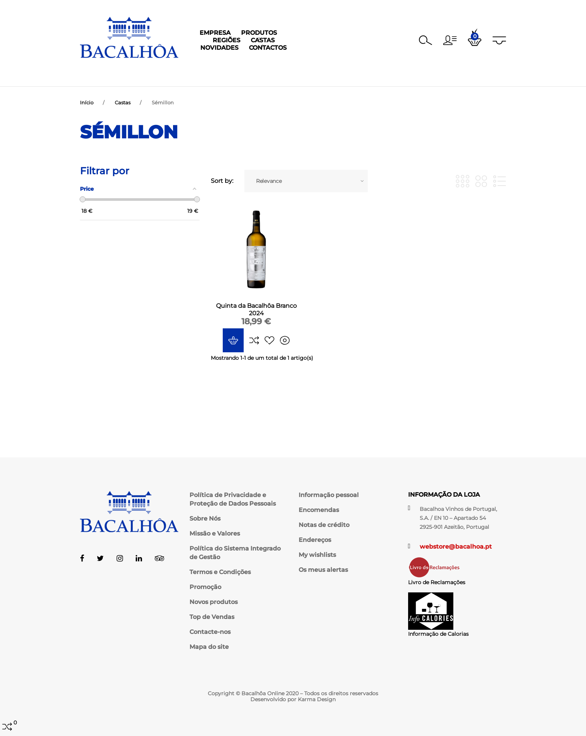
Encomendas (319, 509)
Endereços (315, 539)
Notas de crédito (324, 524)
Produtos (229, 72)
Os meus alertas (323, 569)
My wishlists (317, 554)
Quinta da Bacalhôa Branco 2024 (256, 316)
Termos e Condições (220, 572)
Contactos (397, 72)
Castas (308, 72)
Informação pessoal (329, 495)
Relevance (268, 188)
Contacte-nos (210, 631)
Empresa (185, 72)
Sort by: (222, 188)
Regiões (271, 72)
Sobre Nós (204, 518)
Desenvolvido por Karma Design (293, 699)
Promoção (205, 587)
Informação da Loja (444, 494)
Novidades (349, 72)
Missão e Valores (214, 533)
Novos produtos (213, 601)
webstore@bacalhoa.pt (456, 546)
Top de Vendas (211, 616)
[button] (450, 40)
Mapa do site (209, 646)
